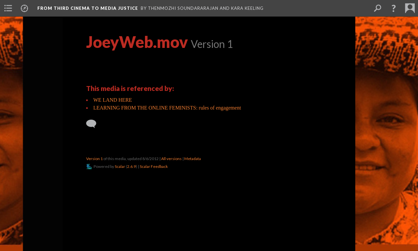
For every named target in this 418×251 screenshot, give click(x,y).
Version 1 (94, 158)
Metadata (192, 158)
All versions (171, 158)
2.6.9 (131, 166)
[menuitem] (8, 8)
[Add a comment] (94, 124)
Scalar (120, 166)
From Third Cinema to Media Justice (87, 8)
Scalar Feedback (154, 166)
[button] (393, 8)
